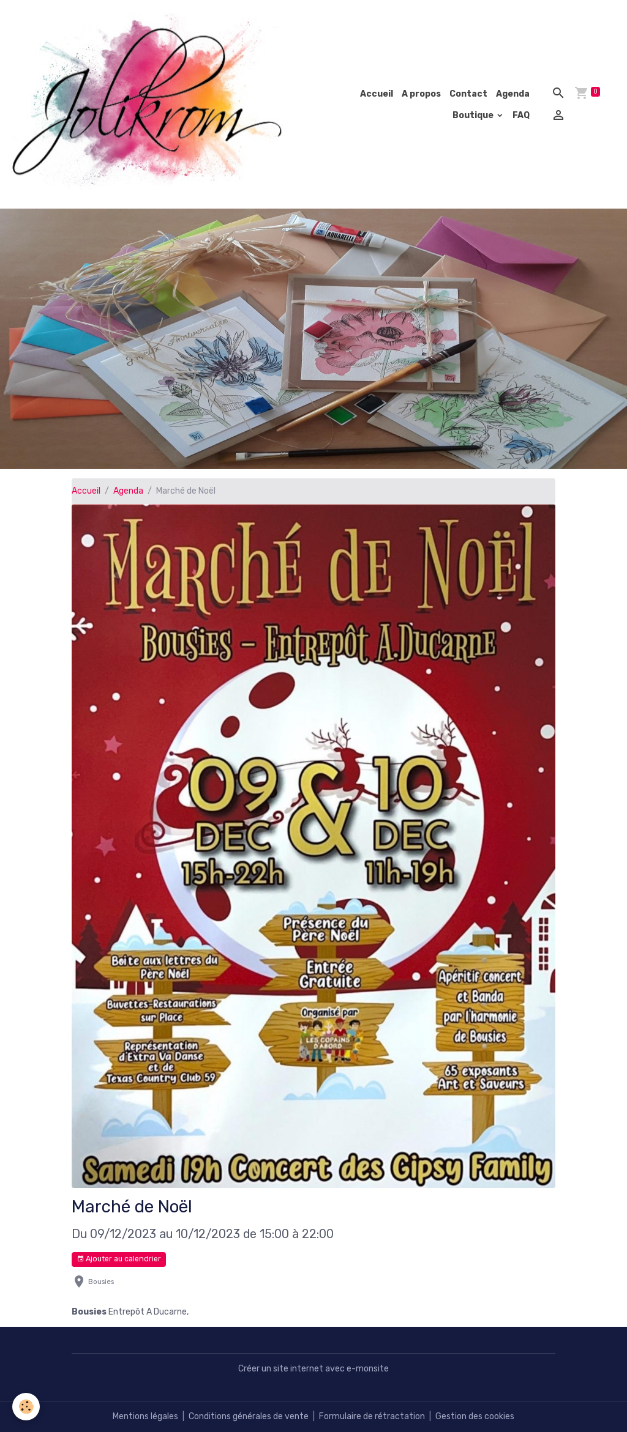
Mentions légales (145, 1416)
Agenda (513, 94)
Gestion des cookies (474, 1416)
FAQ (521, 115)
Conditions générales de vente (249, 1416)
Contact (468, 94)
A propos (421, 94)
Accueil (376, 94)
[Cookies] (26, 1406)
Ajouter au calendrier (119, 1259)
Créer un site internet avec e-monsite (313, 1368)
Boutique (473, 115)
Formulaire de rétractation (372, 1416)
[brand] (150, 104)
